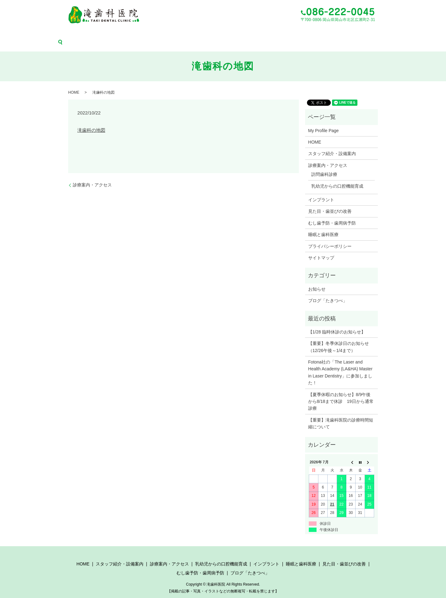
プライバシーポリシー (330, 236)
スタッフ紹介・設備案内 (86, 33)
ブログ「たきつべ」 (365, 33)
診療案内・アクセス (129, 33)
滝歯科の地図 (91, 120)
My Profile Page (323, 121)
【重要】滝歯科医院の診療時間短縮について (340, 414)
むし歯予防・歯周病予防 (322, 33)
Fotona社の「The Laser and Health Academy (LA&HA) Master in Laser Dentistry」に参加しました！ (340, 363)
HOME (55, 33)
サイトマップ (321, 248)
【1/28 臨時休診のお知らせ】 (336, 322)
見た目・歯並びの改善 (278, 33)
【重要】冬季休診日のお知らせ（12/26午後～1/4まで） (338, 338)
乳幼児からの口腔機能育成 (173, 33)
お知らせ (317, 279)
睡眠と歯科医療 (241, 33)
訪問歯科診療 (324, 165)
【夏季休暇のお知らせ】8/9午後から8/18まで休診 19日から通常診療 (341, 392)
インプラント (212, 33)
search (391, 33)
